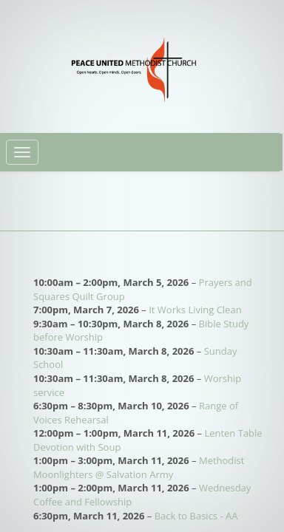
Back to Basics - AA (196, 515)
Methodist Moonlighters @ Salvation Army (138, 467)
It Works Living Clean (195, 309)
